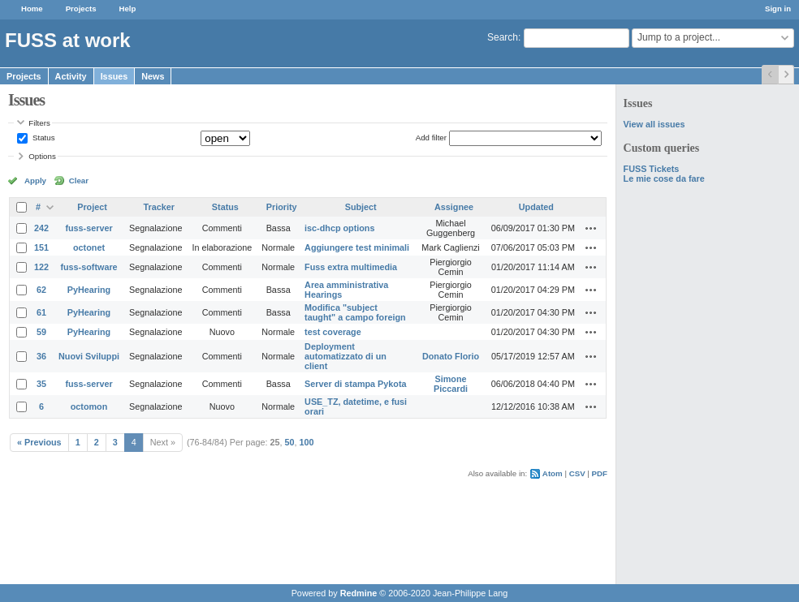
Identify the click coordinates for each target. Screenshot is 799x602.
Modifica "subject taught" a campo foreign (355, 312)
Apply (35, 180)
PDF (599, 473)
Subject (361, 207)
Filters (39, 122)
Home (32, 8)
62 (41, 290)
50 (290, 442)
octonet (89, 247)
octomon (89, 406)
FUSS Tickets (652, 169)
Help (127, 8)
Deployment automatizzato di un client (345, 356)
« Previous (39, 442)
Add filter (431, 137)
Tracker (159, 207)
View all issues (654, 124)
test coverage (332, 332)
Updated (536, 207)
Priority (281, 207)
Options (42, 156)
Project (92, 207)
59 (41, 332)
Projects (81, 8)
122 (41, 267)
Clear (79, 180)
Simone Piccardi (451, 383)
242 (41, 228)
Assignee (453, 207)
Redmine (359, 593)
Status (42, 137)
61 (41, 312)
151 (41, 247)
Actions (591, 227)
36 (41, 356)
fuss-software (88, 267)
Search (502, 37)
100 (307, 442)
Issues (114, 76)
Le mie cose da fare (664, 178)
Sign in (778, 8)
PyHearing (88, 290)
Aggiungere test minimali (356, 247)
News (152, 76)
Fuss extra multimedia (350, 267)
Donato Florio (450, 356)
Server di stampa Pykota (355, 384)
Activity (71, 76)
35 (41, 384)
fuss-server (88, 228)
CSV (577, 473)
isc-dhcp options (339, 228)
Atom (552, 473)
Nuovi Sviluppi (88, 356)
